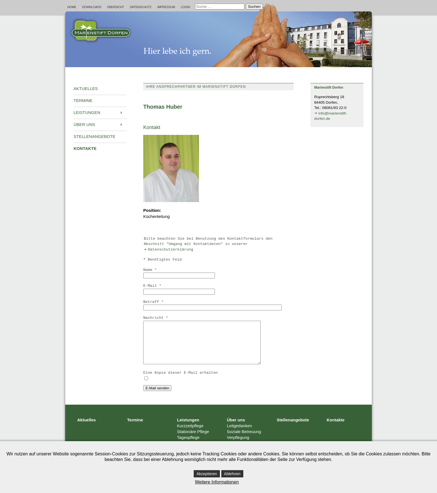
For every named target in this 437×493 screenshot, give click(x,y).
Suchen (254, 6)
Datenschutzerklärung (170, 249)
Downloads (91, 7)
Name (150, 270)
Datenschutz (140, 7)
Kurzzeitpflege (190, 434)
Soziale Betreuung (244, 440)
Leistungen (188, 428)
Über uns (236, 428)
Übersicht (115, 7)
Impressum (166, 7)
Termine (135, 428)
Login (185, 7)
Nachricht (155, 318)
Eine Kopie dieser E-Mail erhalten (180, 381)
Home (71, 7)
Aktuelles (86, 428)
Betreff (153, 302)
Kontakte (335, 428)
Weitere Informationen (217, 482)
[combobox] (219, 6)
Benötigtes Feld (162, 260)
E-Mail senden (157, 396)
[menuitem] (100, 89)
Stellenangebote (293, 428)
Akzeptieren (206, 474)
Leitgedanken (239, 434)
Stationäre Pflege (193, 440)
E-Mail (152, 286)
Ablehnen (232, 474)
